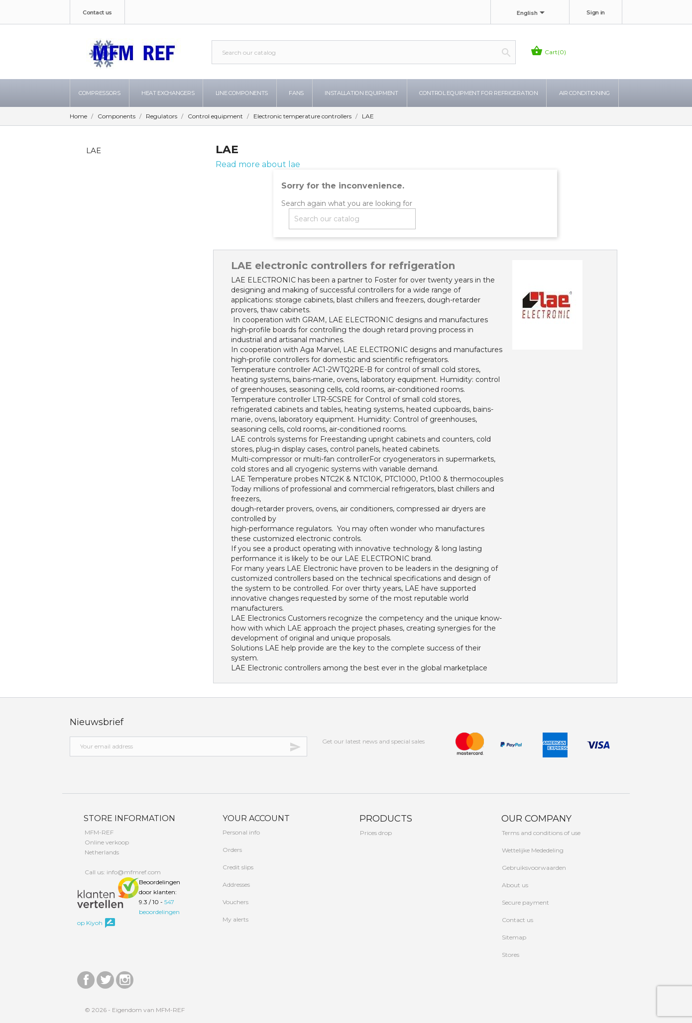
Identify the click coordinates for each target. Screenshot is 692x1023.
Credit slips (237, 867)
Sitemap (513, 937)
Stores (509, 954)
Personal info (240, 832)
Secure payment (524, 902)
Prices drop (375, 833)
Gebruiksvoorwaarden (533, 867)
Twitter (105, 977)
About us (514, 885)
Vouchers (234, 902)
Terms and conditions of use (540, 833)
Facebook (86, 977)
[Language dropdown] (532, 13)
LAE (93, 150)
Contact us (97, 12)
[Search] (364, 52)
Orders (231, 849)
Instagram (124, 977)
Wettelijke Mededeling (532, 850)
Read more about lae (258, 164)
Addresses (235, 884)
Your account (255, 818)
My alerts (234, 919)
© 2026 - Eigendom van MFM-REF (135, 1010)
